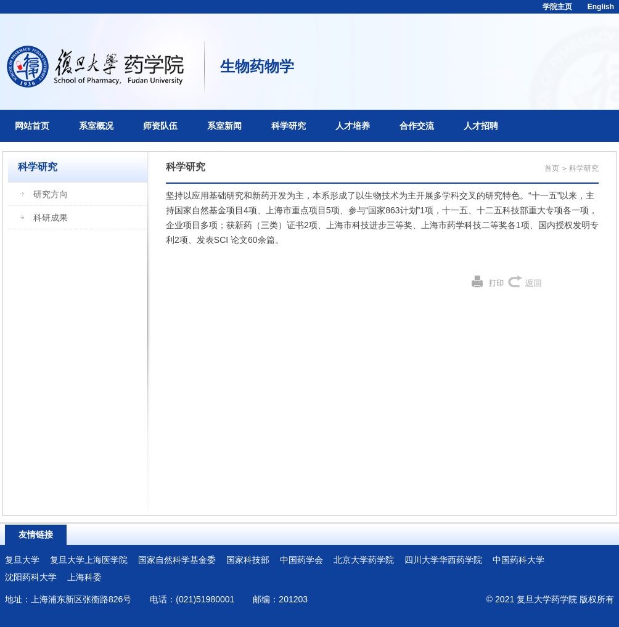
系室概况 (96, 126)
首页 (551, 168)
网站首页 (32, 126)
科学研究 (288, 126)
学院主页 (557, 6)
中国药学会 (301, 560)
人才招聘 (481, 126)
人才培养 (352, 126)
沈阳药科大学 (31, 577)
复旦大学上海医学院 (89, 560)
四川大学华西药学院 (443, 560)
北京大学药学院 (364, 560)
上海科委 (84, 577)
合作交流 (417, 126)
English (601, 6)
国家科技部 (247, 560)
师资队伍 (160, 126)
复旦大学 (22, 560)
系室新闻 (224, 126)
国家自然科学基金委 (177, 560)
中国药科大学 (518, 560)
